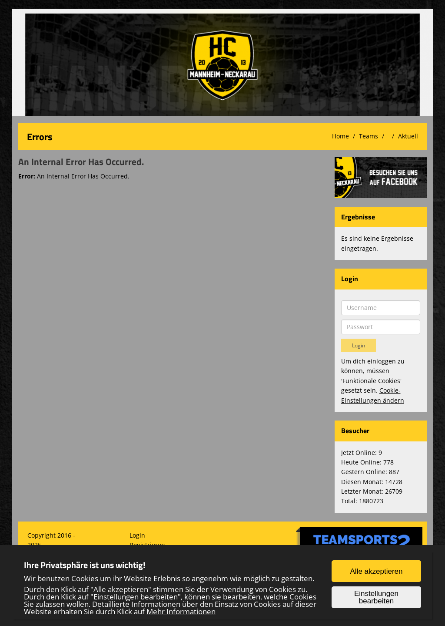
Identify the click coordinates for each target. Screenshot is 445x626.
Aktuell (408, 136)
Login (137, 535)
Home (340, 136)
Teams (368, 136)
